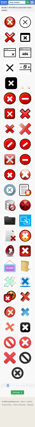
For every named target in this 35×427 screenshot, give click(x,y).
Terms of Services (19, 405)
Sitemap (30, 405)
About (23, 402)
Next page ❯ (17, 392)
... (24, 385)
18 (27, 385)
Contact (29, 402)
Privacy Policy (7, 405)
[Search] (27, 2)
